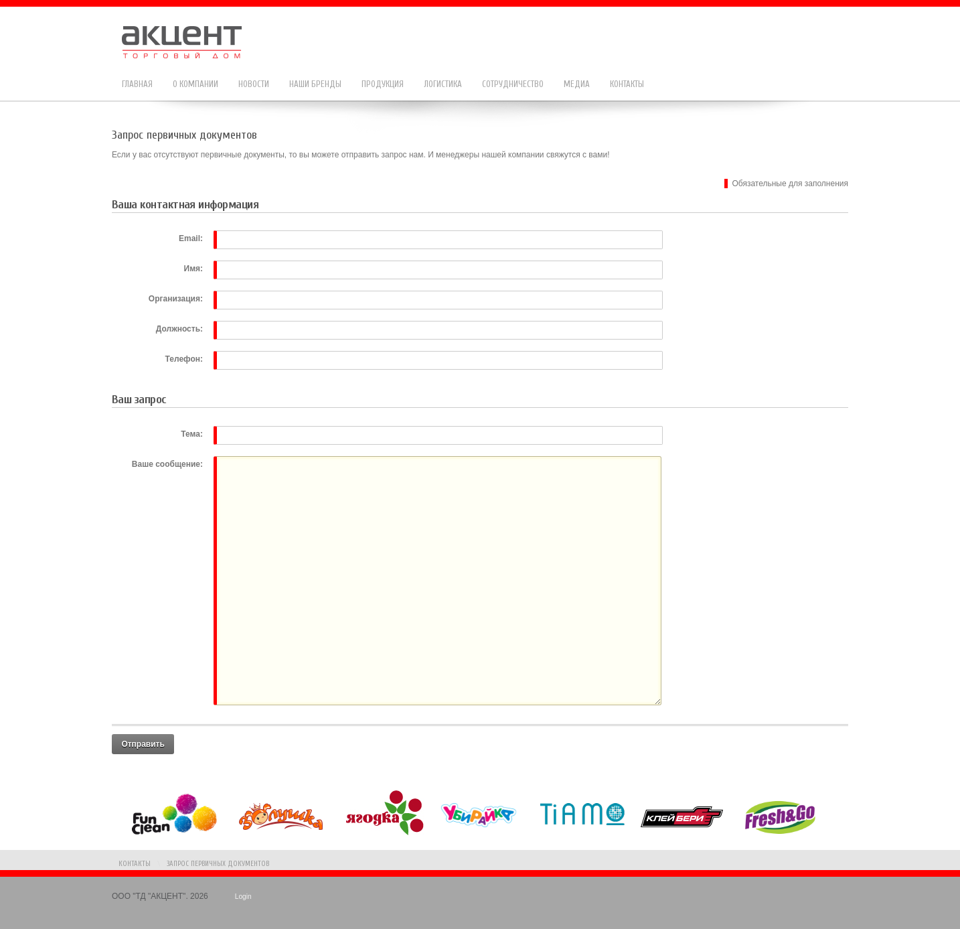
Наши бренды (315, 84)
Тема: (192, 434)
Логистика (443, 84)
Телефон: (184, 359)
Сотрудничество (513, 84)
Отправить (142, 744)
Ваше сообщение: (167, 464)
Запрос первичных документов (218, 863)
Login (243, 896)
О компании (195, 84)
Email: (191, 238)
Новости (253, 84)
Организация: (176, 298)
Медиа (577, 84)
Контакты (627, 84)
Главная (137, 84)
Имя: (194, 268)
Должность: (179, 329)
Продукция (383, 84)
